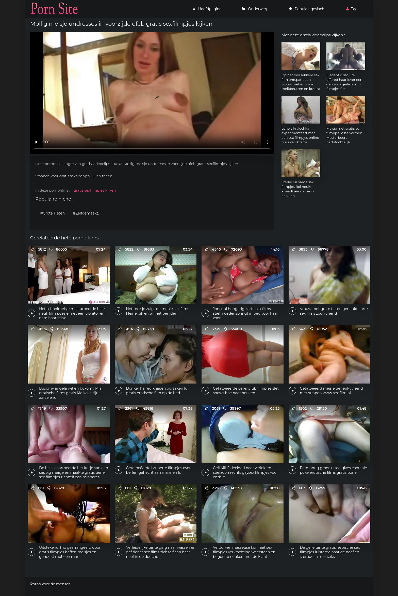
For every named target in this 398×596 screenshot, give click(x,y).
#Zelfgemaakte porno (88, 213)
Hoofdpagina (207, 9)
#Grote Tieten (52, 213)
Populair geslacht (307, 9)
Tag (352, 9)
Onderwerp (255, 9)
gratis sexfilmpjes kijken (95, 190)
